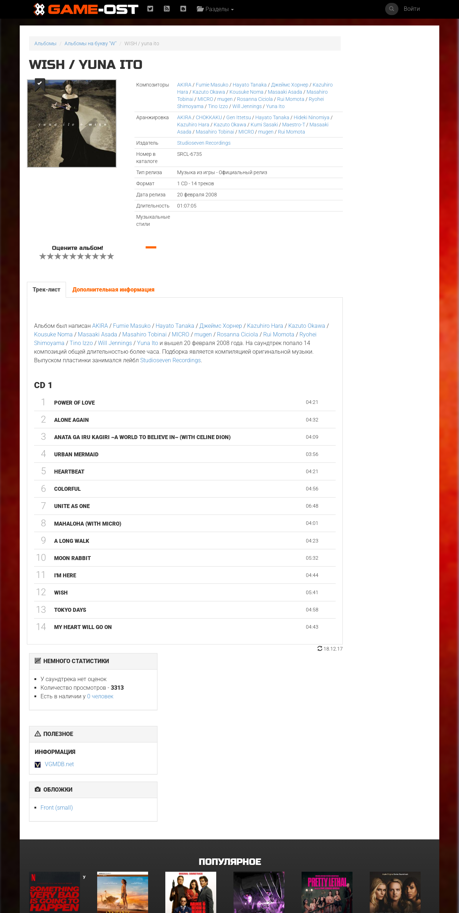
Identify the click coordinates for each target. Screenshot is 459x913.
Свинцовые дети (184, 844)
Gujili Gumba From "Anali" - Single (263, 847)
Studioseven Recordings (187, 157)
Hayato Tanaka (233, 85)
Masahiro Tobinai (198, 99)
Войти (412, 8)
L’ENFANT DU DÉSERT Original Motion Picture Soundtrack (125, 777)
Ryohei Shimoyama (232, 106)
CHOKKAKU (192, 124)
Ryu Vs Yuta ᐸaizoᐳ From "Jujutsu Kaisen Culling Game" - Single (262, 777)
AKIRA (167, 85)
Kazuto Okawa (216, 92)
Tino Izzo (268, 106)
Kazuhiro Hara (180, 92)
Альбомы (45, 43)
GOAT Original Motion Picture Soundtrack (54, 847)
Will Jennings (192, 357)
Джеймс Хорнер (273, 85)
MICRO (229, 99)
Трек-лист (46, 304)
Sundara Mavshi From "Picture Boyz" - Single (396, 847)
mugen (249, 99)
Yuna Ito (194, 113)
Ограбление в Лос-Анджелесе (118, 847)
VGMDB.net (331, 147)
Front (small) (329, 190)
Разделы (217, 9)
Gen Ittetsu (221, 124)
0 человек (373, 79)
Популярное (230, 708)
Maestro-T (171, 139)
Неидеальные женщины (398, 772)
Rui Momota (193, 106)
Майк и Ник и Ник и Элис (193, 772)
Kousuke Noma (254, 92)
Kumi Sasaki (273, 132)
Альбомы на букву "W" (91, 43)
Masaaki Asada (205, 139)
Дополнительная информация (113, 304)
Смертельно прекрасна (329, 772)
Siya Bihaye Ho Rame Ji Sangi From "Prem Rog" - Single (329, 849)
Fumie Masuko (195, 85)
